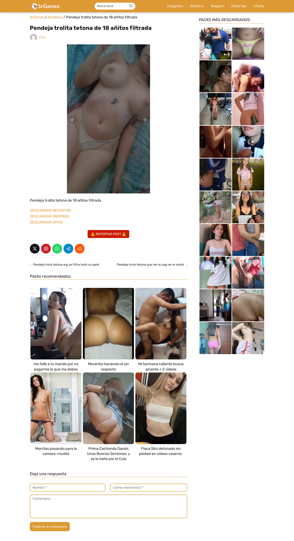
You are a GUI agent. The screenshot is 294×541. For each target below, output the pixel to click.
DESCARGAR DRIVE (46, 222)
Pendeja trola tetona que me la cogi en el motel (150, 264)
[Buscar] (131, 6)
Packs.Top (238, 6)
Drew (42, 37)
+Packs (258, 6)
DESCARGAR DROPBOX (49, 216)
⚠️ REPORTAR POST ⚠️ (108, 234)
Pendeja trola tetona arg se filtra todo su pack (66, 264)
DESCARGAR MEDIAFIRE (50, 210)
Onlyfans (197, 6)
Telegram (217, 6)
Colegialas (175, 6)
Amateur (55, 17)
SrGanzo (37, 17)
